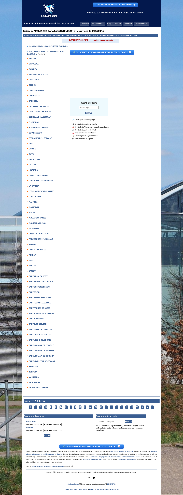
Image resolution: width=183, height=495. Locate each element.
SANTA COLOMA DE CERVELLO (41, 345)
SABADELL (33, 266)
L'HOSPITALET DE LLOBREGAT (41, 181)
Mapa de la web (71, 489)
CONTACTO (111, 484)
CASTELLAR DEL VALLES (39, 106)
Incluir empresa (98, 24)
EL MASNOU (34, 122)
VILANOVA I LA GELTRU (39, 388)
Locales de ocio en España (84, 139)
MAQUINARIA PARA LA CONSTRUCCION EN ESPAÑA (48, 46)
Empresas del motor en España (85, 133)
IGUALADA (33, 170)
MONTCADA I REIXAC (37, 223)
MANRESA (33, 202)
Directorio (85, 24)
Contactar (128, 24)
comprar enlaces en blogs (127, 459)
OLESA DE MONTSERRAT (39, 234)
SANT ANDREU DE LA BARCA (41, 281)
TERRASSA (33, 366)
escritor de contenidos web (92, 459)
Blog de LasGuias (114, 24)
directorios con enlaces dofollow (121, 451)
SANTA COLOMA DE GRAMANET (42, 350)
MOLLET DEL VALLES (37, 218)
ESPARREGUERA (35, 133)
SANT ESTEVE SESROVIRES (40, 297)
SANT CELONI (34, 292)
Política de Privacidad (96, 489)
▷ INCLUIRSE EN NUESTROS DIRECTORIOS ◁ (115, 4)
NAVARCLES (34, 228)
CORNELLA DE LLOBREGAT (40, 117)
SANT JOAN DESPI (36, 319)
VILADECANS (34, 382)
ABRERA (32, 58)
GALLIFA (32, 149)
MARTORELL (34, 207)
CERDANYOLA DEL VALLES (40, 112)
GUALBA (32, 165)
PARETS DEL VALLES (37, 250)
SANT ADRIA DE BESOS (38, 276)
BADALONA (34, 64)
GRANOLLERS (34, 159)
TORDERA (33, 372)
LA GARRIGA (34, 186)
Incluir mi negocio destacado (103, 40)
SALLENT (32, 271)
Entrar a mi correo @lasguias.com (93, 484)
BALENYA (33, 69)
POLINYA (32, 255)
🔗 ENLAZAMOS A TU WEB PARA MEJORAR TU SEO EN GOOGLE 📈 (102, 52)
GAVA (31, 154)
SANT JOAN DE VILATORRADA (41, 313)
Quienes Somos (73, 484)
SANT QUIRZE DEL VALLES (40, 335)
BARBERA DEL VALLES (38, 74)
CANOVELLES (34, 96)
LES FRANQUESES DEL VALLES (41, 191)
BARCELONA (34, 80)
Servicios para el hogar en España (86, 136)
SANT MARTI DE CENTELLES (40, 329)
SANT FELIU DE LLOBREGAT (40, 303)
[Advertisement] (112, 75)
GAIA (31, 143)
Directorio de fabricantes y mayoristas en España (92, 127)
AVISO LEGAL (83, 489)
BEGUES (32, 85)
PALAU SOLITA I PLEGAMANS (41, 239)
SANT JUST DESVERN (38, 324)
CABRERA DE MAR (36, 90)
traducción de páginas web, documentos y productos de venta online (115, 457)
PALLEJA (32, 244)
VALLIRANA (34, 377)
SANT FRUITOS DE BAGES (39, 308)
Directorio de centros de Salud (85, 130)
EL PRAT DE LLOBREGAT (39, 127)
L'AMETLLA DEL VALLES (38, 175)
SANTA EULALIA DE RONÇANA (41, 356)
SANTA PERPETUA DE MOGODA (42, 361)
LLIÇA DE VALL (35, 196)
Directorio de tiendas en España (86, 124)
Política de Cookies (112, 489)
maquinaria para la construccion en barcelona (48, 466)
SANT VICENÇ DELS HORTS (40, 340)
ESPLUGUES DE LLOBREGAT (40, 138)
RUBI (31, 260)
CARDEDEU (33, 101)
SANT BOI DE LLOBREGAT (39, 287)
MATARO (32, 212)
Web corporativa (142, 24)
